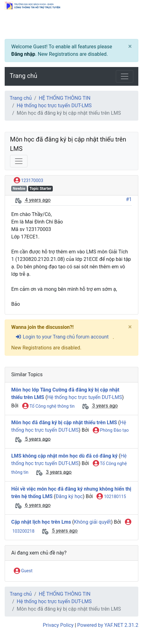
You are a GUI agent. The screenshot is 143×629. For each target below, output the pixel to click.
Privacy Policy (58, 625)
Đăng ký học (69, 496)
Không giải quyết (92, 522)
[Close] (130, 46)
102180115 (111, 497)
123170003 (28, 181)
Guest (23, 571)
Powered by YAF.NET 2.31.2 (107, 625)
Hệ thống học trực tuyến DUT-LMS (54, 105)
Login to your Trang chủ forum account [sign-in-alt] (62, 337)
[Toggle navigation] (124, 76)
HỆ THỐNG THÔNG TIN (64, 98)
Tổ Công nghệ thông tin (48, 406)
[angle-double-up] (126, 609)
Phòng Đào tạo (111, 430)
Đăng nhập (23, 54)
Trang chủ (23, 75)
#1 (129, 199)
